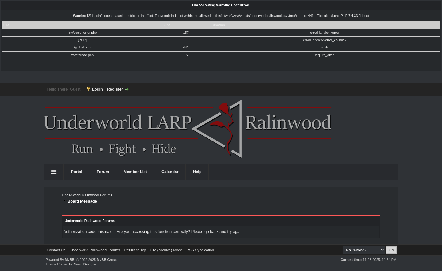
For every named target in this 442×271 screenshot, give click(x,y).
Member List (135, 171)
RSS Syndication (200, 250)
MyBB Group (107, 259)
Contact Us (56, 250)
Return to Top (135, 250)
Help (197, 171)
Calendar (170, 171)
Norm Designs (85, 264)
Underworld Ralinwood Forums (87, 195)
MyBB (69, 259)
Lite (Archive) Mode (166, 250)
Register (115, 89)
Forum (103, 171)
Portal (76, 171)
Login (97, 89)
